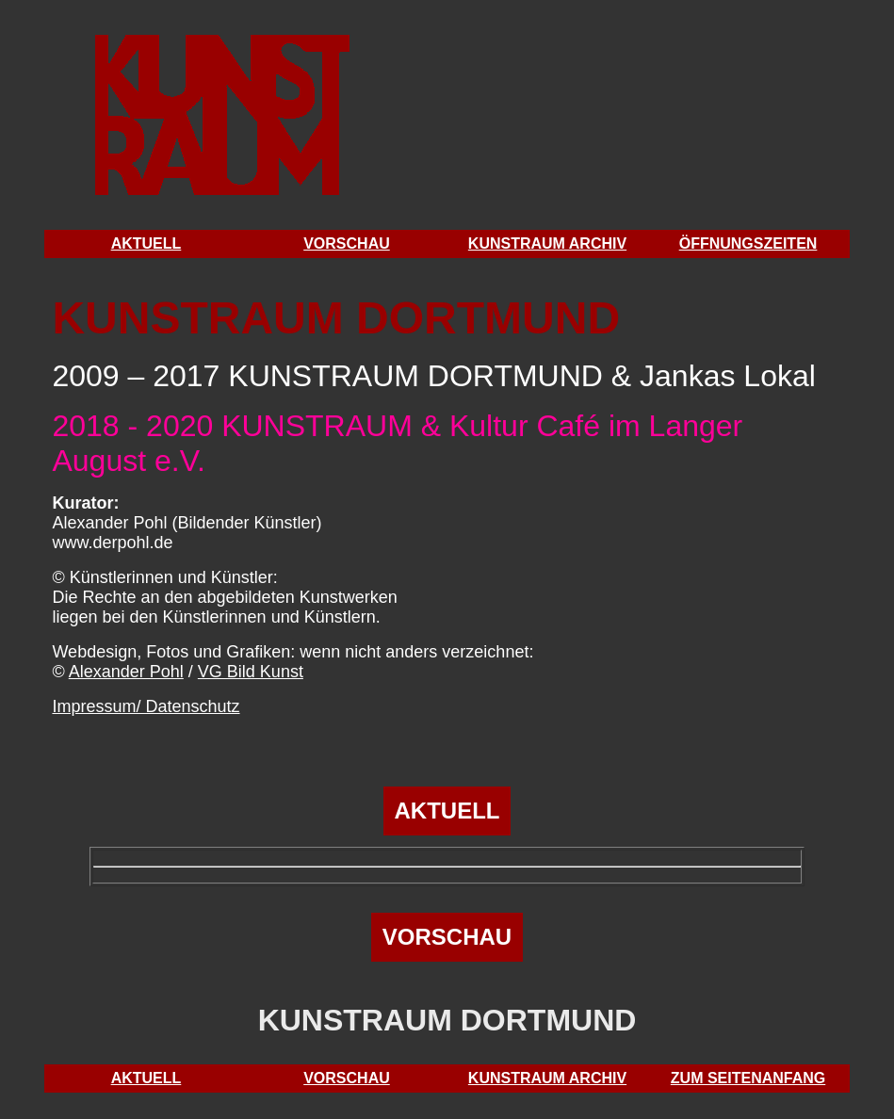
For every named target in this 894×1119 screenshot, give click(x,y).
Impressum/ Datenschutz (145, 706)
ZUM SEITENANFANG (748, 1078)
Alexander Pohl (126, 671)
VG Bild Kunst (250, 671)
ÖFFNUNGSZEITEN (748, 243)
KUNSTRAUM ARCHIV (547, 243)
